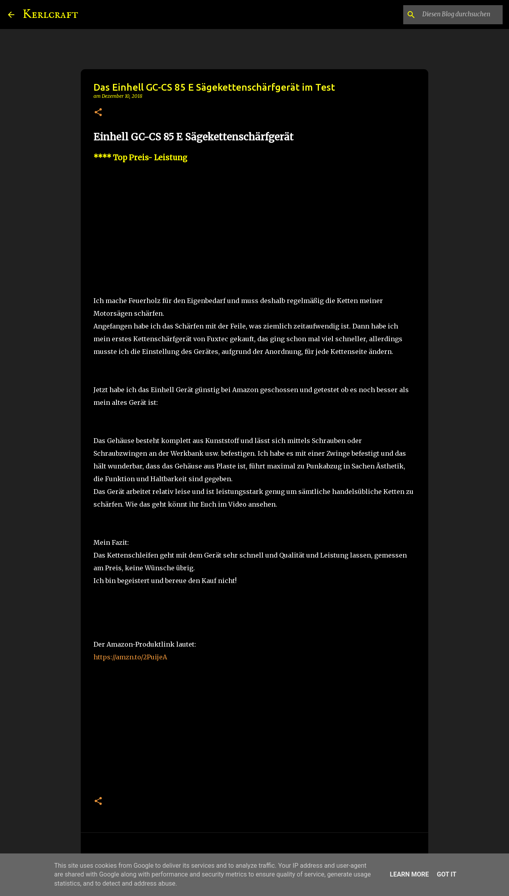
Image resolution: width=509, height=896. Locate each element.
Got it (446, 874)
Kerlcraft (50, 14)
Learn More (409, 874)
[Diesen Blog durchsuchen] (461, 14)
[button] (98, 112)
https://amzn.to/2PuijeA (130, 657)
